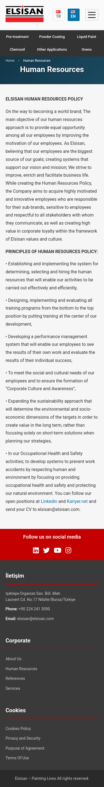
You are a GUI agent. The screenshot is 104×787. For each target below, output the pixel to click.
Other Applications (52, 49)
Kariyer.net (77, 501)
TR (58, 14)
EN (73, 14)
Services (13, 688)
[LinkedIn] (36, 550)
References (15, 678)
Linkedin (49, 501)
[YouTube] (57, 550)
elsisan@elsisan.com (35, 618)
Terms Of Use (17, 758)
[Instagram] (68, 550)
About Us (13, 659)
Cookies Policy (18, 728)
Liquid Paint (86, 37)
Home (10, 61)
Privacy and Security (23, 738)
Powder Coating (52, 37)
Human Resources (21, 669)
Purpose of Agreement (25, 748)
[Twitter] (46, 550)
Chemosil (17, 49)
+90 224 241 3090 (34, 609)
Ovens (87, 49)
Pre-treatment (17, 37)
